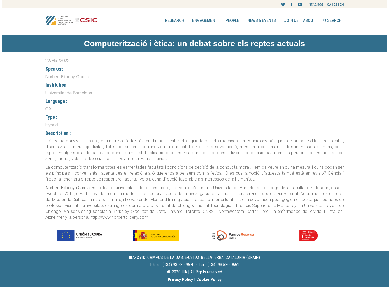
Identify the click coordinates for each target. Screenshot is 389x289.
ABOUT (309, 20)
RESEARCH (175, 20)
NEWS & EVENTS (262, 20)
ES (335, 4)
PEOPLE (233, 20)
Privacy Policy (180, 279)
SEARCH (332, 20)
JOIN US (291, 20)
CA (329, 4)
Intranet (315, 4)
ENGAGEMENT (205, 20)
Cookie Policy (209, 279)
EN (342, 4)
